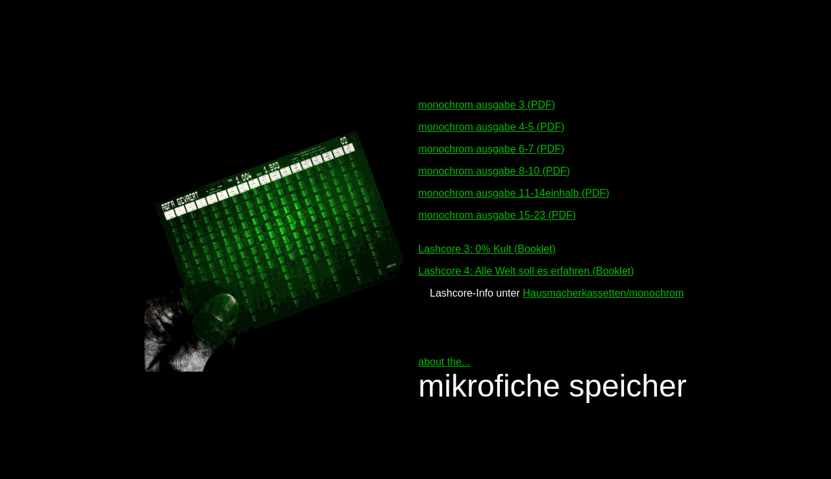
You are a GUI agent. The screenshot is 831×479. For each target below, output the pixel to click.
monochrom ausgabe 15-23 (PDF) (497, 209)
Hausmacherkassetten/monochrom (603, 287)
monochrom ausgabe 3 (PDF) (486, 98)
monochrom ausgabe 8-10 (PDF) (494, 165)
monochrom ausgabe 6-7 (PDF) (491, 143)
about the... (444, 356)
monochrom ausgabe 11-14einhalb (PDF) (513, 187)
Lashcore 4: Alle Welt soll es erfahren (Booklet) (526, 265)
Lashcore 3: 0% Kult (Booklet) (487, 243)
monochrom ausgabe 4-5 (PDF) (491, 121)
